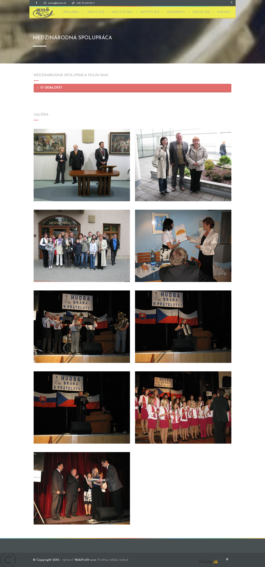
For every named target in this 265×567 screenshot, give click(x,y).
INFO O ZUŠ (96, 11)
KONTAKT (224, 11)
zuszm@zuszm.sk (57, 3)
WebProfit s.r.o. (85, 560)
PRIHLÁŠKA (71, 11)
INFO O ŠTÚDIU (122, 11)
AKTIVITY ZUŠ (149, 11)
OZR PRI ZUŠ (201, 11)
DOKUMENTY (176, 11)
